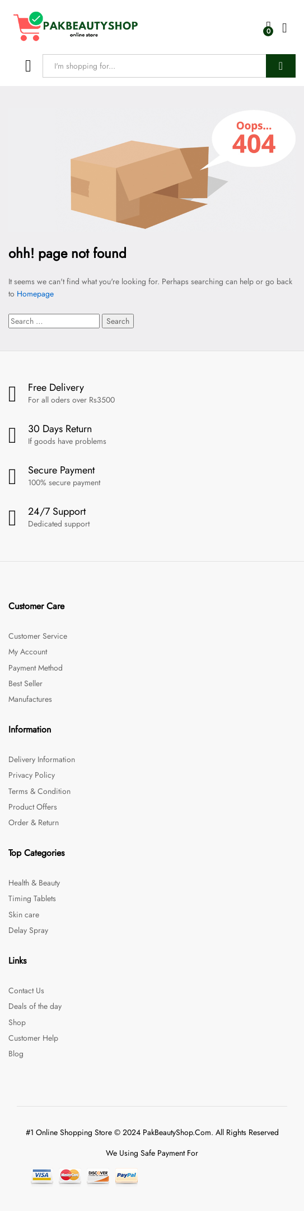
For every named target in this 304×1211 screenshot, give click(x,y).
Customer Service (37, 636)
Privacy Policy (31, 775)
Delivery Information (41, 759)
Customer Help (33, 1038)
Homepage (35, 293)
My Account (27, 651)
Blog (16, 1053)
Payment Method (35, 667)
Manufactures (30, 699)
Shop (17, 1022)
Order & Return (33, 822)
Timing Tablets (32, 898)
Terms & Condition (39, 791)
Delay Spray (28, 930)
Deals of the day (35, 1006)
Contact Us (26, 990)
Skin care (23, 914)
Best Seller (25, 683)
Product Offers (32, 806)
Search (281, 66)
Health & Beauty (34, 882)
